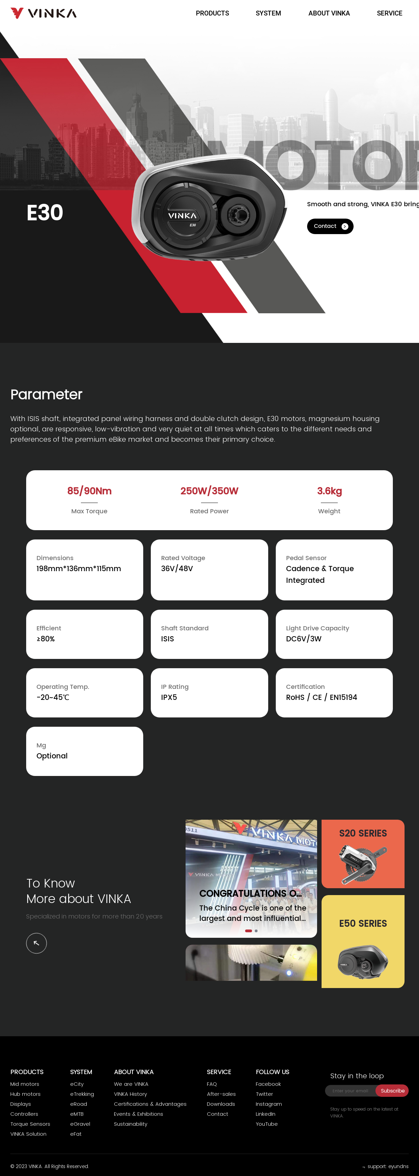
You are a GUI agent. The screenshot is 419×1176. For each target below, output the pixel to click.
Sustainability (130, 1123)
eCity (77, 1084)
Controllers (24, 1113)
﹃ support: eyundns (384, 1166)
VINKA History (130, 1094)
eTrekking (82, 1094)
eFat (76, 1133)
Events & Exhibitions (138, 1113)
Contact (325, 226)
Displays (20, 1103)
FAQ (212, 1084)
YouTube (267, 1123)
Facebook (268, 1084)
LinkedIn (265, 1113)
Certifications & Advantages (150, 1103)
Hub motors (25, 1094)
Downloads (221, 1103)
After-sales (221, 1094)
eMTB (77, 1113)
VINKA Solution (28, 1133)
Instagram (269, 1103)
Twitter (264, 1094)
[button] (248, 931)
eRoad (78, 1103)
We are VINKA (131, 1084)
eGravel (80, 1123)
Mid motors (24, 1084)
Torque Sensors (30, 1123)
